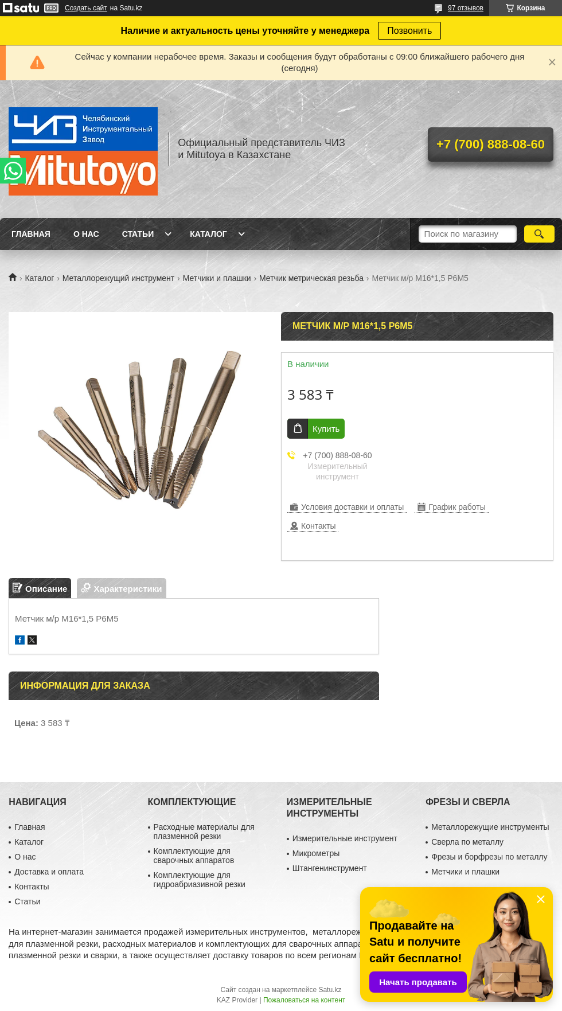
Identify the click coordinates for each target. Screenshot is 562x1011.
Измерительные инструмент (344, 838)
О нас (86, 234)
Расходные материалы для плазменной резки (204, 831)
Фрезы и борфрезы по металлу (489, 856)
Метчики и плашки (217, 278)
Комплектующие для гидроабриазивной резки (199, 880)
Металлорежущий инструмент (118, 278)
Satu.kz (329, 990)
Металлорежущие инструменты (490, 827)
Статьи (138, 234)
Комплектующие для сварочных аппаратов (194, 855)
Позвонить (409, 31)
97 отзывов (465, 8)
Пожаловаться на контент (304, 1000)
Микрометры (315, 853)
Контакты (31, 886)
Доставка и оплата (49, 871)
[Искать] (539, 234)
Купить (326, 429)
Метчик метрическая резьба (311, 278)
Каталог (208, 234)
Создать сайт (86, 8)
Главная (30, 234)
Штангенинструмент (329, 868)
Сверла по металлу (467, 841)
